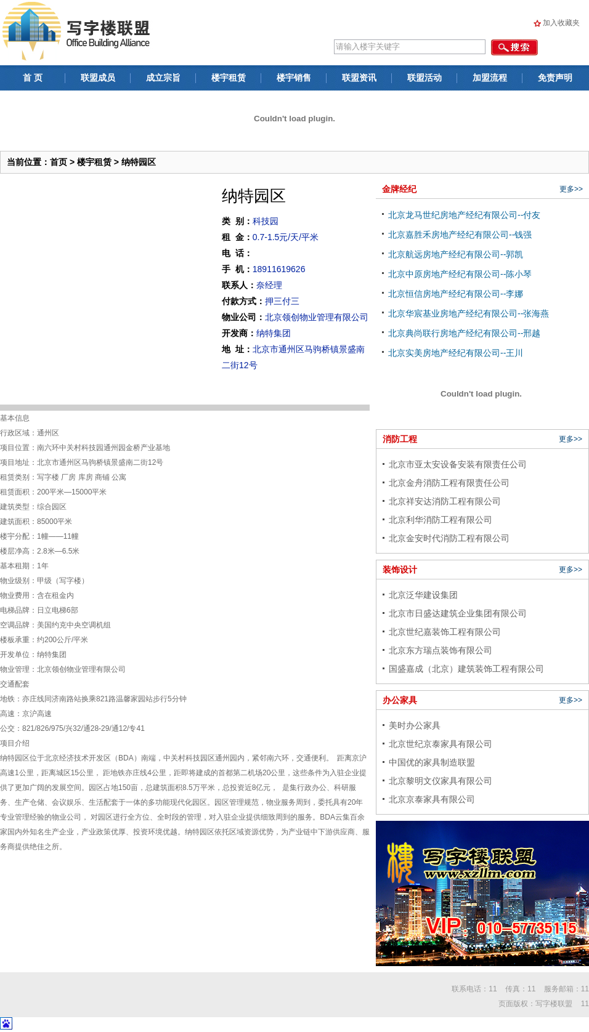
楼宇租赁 (228, 78)
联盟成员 (98, 78)
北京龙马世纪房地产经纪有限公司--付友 (464, 215)
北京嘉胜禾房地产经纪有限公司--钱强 (460, 235)
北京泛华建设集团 (423, 595)
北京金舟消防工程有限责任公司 (449, 483)
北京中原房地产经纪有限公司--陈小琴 (460, 274)
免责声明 (555, 78)
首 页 (33, 78)
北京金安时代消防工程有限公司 (449, 538)
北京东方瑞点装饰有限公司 (440, 650)
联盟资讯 (359, 78)
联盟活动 (424, 78)
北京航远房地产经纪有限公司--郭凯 (455, 254)
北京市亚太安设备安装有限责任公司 (458, 464)
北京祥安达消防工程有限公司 (445, 501)
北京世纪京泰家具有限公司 (440, 744)
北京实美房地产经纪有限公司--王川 (455, 353)
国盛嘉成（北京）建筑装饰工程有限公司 (466, 669)
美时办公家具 (415, 725)
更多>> (571, 189)
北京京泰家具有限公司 (432, 799)
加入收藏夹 (561, 22)
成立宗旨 (163, 78)
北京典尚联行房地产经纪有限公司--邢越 (464, 333)
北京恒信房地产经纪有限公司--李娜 (455, 294)
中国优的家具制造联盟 (432, 762)
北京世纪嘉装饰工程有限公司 (445, 632)
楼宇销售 (294, 78)
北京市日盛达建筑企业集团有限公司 (458, 613)
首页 (58, 162)
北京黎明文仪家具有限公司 (440, 781)
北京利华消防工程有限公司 (440, 520)
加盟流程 (490, 78)
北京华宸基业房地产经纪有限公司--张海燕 (468, 313)
